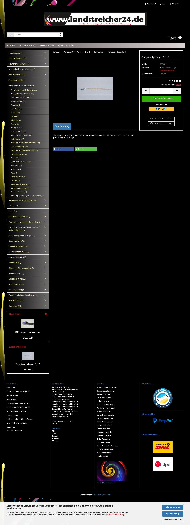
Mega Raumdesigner (104, 422)
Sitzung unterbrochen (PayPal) (18, 391)
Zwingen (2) (15, 181)
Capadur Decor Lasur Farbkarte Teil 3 (65, 407)
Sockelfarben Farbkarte (60, 399)
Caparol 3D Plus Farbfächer (62, 409)
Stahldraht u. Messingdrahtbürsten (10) (25, 143)
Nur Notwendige (173, 514)
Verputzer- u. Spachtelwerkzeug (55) (24, 150)
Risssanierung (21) (16, 273)
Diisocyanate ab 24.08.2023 (62, 421)
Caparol (55, 436)
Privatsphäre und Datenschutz (18, 403)
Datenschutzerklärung (115, 515)
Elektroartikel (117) (16, 301)
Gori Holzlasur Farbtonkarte (62, 394)
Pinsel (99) (15, 158)
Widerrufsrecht (12, 415)
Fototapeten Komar (104, 436)
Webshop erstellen (87, 495)
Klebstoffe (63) (15, 263)
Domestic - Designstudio (106, 408)
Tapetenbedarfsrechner (106, 391)
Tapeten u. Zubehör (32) (18, 246)
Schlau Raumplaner (104, 425)
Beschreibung (62, 126)
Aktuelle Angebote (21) (18, 58)
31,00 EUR (28, 338)
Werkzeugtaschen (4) (19, 192)
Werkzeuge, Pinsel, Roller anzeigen (24, 90)
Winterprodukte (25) (17, 75)
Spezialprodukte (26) (17, 279)
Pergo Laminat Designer (106, 405)
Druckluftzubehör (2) (18, 101)
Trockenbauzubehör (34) (19, 252)
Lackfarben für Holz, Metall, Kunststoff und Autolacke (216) (24, 228)
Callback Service (27, 45)
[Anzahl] (161, 91)
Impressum (11, 387)
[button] (150, 4)
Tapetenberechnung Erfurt (106, 387)
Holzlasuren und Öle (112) (19, 217)
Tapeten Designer (103, 394)
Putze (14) (13, 211)
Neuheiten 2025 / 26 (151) (19, 64)
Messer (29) (15, 113)
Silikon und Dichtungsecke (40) (21, 268)
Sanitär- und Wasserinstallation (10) (23, 295)
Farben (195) (14, 206)
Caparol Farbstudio (104, 442)
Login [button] (163, 4)
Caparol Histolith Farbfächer (62, 414)
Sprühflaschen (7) (17, 139)
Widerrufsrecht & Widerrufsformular (20, 419)
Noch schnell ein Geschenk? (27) (22, 69)
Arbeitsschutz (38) (16, 284)
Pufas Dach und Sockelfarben (63, 397)
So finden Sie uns (66, 45)
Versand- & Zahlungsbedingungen (19, 407)
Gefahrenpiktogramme (60, 387)
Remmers (55, 438)
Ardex (54, 434)
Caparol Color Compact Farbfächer (64, 412)
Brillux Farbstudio (103, 439)
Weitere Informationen (173, 519)
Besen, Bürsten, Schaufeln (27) (22, 94)
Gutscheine (11, 427)
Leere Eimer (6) (16, 109)
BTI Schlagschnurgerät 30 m (28, 332)
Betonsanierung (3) (17, 290)
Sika (53, 431)
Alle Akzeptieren (173, 507)
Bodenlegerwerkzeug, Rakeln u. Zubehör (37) (27, 196)
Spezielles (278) (15, 306)
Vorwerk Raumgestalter (106, 415)
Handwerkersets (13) (19, 177)
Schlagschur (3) (17, 128)
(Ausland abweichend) (167, 70)
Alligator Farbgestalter (105, 449)
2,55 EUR (27, 370)
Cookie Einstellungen (14, 431)
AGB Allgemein (12, 395)
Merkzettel (174, 4)
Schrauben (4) (16, 169)
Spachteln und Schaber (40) (21, 135)
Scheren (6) (15, 124)
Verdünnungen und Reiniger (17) (22, 235)
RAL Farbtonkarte (58, 392)
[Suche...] (10, 34)
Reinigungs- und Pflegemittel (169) (23, 200)
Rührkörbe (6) (16, 120)
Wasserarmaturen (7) (19, 154)
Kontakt (11, 45)
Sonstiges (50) (16, 165)
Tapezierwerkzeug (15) (19, 147)
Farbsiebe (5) (16, 105)
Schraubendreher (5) (18, 131)
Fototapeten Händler (104, 432)
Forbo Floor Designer (104, 401)
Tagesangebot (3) (16, 53)
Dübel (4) (14, 173)
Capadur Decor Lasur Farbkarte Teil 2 (65, 404)
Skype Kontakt (47, 45)
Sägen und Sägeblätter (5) (20, 184)
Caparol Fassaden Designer (107, 446)
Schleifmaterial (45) (17, 241)
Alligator (55, 441)
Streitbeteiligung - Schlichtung (18, 423)
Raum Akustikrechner (105, 398)
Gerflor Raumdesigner (105, 418)
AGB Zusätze (11, 399)
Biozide (54, 424)
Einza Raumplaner (103, 429)
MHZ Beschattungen (104, 453)
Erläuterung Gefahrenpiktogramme (65, 389)
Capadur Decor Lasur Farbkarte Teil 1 (65, 402)
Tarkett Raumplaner (104, 412)
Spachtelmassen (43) (17, 257)
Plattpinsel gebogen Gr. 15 (28, 364)
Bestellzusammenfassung (16, 411)
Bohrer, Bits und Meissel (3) (21, 97)
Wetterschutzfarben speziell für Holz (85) (25, 222)
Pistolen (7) (15, 116)
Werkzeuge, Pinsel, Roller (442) (21, 85)
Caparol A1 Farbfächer (60, 416)
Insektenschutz (103, 456)
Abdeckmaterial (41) (17, 80)
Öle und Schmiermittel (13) (21, 188)
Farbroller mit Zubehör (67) (20, 162)
